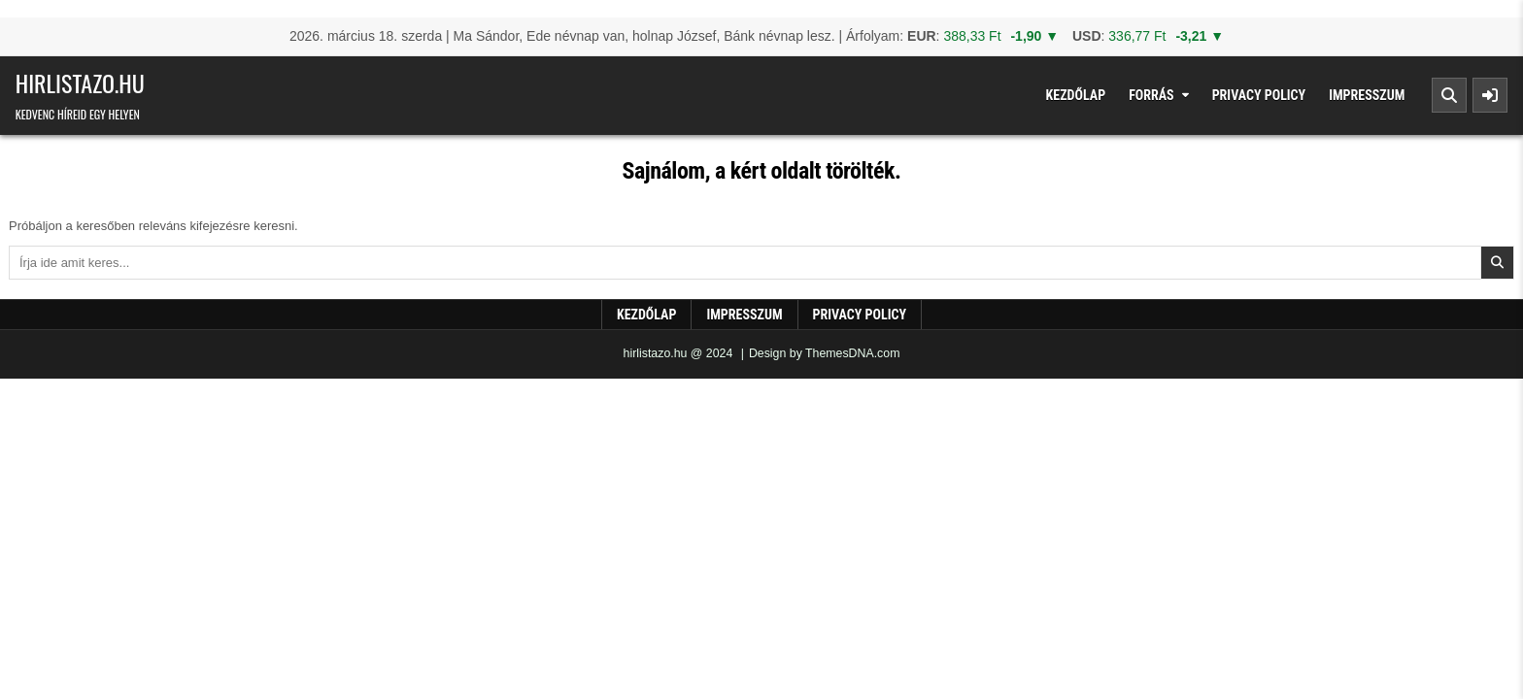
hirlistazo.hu (80, 82)
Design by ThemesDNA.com (824, 353)
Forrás (1151, 95)
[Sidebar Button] (1489, 95)
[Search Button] (1449, 95)
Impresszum (1367, 95)
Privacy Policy (1259, 95)
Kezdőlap (1076, 95)
